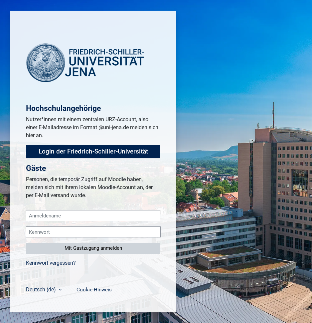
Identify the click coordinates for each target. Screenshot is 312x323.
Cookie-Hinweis (94, 290)
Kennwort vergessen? (51, 263)
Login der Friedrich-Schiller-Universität (93, 151)
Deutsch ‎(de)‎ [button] (41, 289)
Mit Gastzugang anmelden (93, 248)
